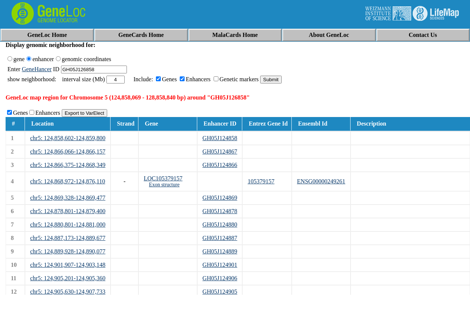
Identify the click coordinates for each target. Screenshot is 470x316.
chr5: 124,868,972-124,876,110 (67, 181)
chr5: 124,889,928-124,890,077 (67, 251)
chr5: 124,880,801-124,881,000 (67, 224)
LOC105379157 (163, 178)
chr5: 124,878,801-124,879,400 (67, 211)
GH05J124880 (219, 224)
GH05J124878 (219, 211)
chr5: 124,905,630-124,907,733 (67, 291)
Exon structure (164, 184)
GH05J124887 (219, 238)
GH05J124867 (219, 151)
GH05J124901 (219, 265)
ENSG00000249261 (321, 181)
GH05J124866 (219, 165)
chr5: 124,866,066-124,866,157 (67, 151)
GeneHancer (37, 69)
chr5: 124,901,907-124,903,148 (67, 265)
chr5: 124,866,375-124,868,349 (67, 165)
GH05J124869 (219, 198)
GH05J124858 (219, 138)
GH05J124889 (219, 251)
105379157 (260, 181)
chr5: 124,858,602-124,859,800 (67, 138)
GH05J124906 (219, 278)
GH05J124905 (219, 291)
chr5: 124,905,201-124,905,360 (67, 278)
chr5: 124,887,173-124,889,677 (67, 238)
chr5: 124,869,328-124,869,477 (67, 198)
